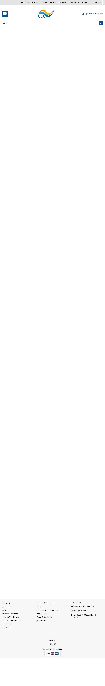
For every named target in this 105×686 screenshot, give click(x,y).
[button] (101, 23)
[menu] (5, 14)
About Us (98, 2)
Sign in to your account (92, 14)
